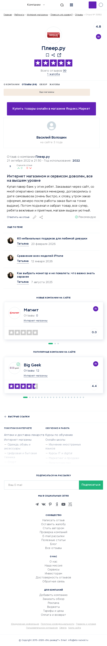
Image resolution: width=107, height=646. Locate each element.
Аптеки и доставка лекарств (24, 435)
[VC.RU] (70, 504)
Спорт (12, 462)
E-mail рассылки (54, 536)
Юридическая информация (25, 624)
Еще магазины (46, 92)
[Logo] (53, 35)
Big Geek (32, 365)
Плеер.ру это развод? (62, 15)
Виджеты (53, 607)
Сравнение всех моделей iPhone (40, 256)
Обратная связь (53, 581)
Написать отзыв (53, 520)
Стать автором (53, 528)
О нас (53, 562)
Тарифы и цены (53, 611)
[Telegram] (37, 504)
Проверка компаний (53, 532)
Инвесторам (53, 573)
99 (64, 71)
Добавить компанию (53, 595)
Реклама (53, 603)
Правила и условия (86, 624)
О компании (11, 85)
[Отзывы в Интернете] (8, 4)
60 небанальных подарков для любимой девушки (52, 238)
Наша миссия (53, 565)
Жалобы (55, 85)
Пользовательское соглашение (42, 628)
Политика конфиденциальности (57, 624)
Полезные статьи (53, 540)
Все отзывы (53, 548)
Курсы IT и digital (60, 453)
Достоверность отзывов (53, 577)
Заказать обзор (54, 599)
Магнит (31, 310)
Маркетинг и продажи (64, 458)
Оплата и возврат (53, 615)
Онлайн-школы (55, 440)
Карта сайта (74, 628)
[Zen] (57, 504)
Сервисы (54, 569)
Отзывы (29, 371)
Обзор (43, 85)
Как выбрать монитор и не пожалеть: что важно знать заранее (56, 275)
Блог (53, 544)
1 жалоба (53, 74)
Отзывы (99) (29, 85)
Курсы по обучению (59, 435)
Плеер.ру (43, 156)
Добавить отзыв (92, 4)
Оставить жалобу (53, 524)
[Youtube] (63, 504)
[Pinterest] (50, 504)
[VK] (43, 504)
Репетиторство (60, 463)
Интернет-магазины (37, 15)
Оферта (63, 628)
